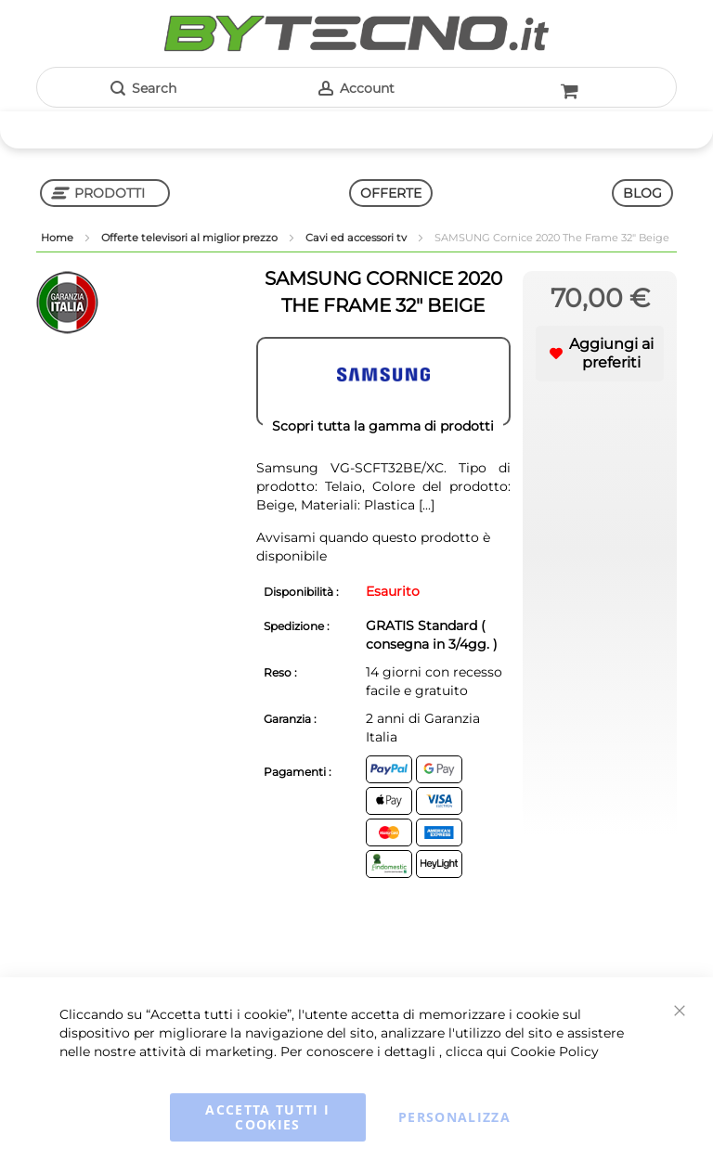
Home (58, 237)
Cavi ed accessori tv (357, 237)
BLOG (642, 193)
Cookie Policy (555, 1051)
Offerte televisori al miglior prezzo (190, 237)
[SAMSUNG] (383, 381)
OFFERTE (390, 193)
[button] (600, 353)
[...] (424, 505)
